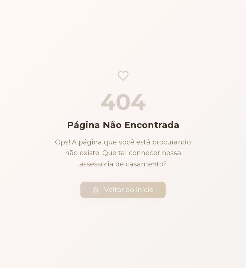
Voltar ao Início (123, 190)
